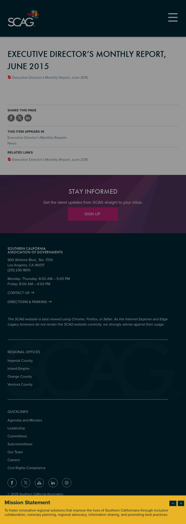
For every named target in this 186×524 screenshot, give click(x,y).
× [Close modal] (181, 503)
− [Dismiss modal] (173, 503)
